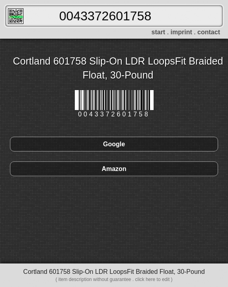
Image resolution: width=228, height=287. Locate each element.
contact (208, 32)
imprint (181, 32)
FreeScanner (15, 16)
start (159, 32)
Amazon (113, 168)
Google (114, 144)
